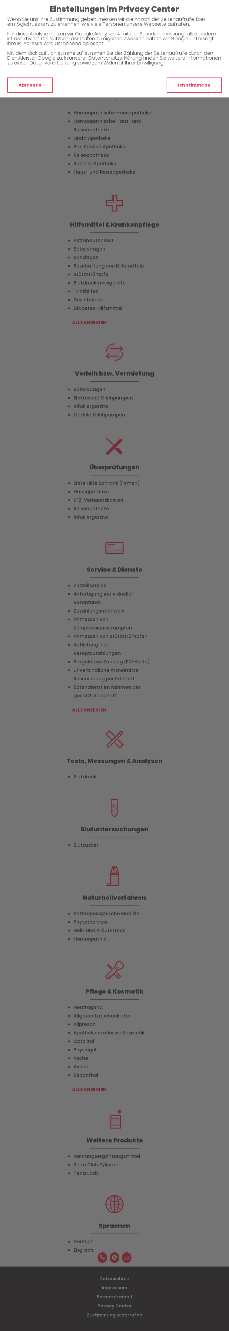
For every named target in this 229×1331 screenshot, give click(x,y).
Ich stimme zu (194, 85)
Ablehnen (29, 85)
